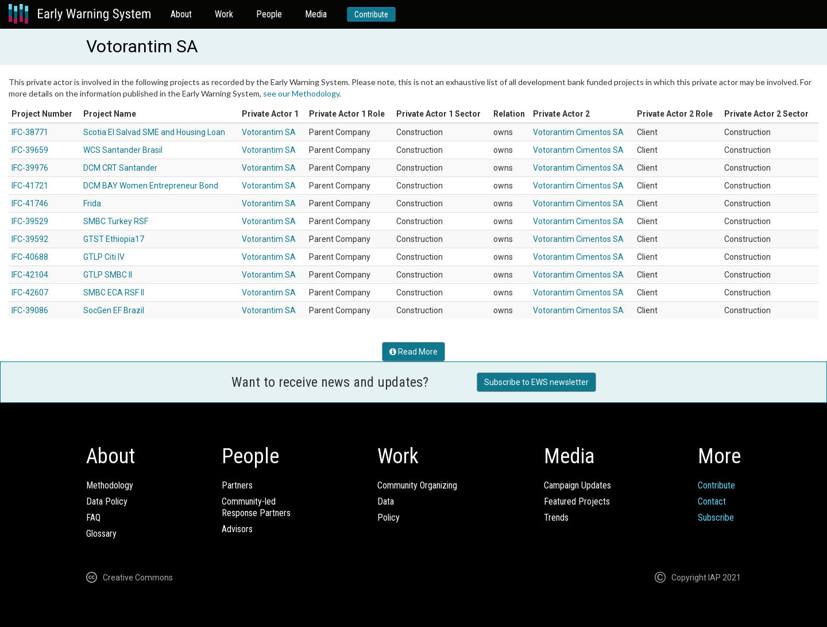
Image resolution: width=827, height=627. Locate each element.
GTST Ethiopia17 (113, 239)
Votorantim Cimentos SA (578, 132)
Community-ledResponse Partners (256, 507)
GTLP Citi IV (104, 256)
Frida (92, 203)
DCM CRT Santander (120, 167)
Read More (413, 351)
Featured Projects (577, 501)
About (181, 14)
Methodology (109, 485)
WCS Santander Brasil (123, 150)
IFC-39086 (29, 310)
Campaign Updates (577, 485)
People (269, 14)
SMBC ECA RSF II (113, 292)
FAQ (93, 517)
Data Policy (106, 501)
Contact (712, 501)
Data (385, 501)
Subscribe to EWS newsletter (536, 382)
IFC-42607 (29, 292)
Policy (388, 517)
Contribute (371, 14)
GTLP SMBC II (107, 274)
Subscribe (716, 517)
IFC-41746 (29, 203)
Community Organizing (417, 485)
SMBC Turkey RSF (115, 221)
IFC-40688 (29, 256)
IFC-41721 (29, 185)
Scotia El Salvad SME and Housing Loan (154, 132)
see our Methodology (301, 93)
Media (316, 14)
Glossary (101, 533)
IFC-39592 (29, 239)
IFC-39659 (29, 150)
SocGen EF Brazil (113, 310)
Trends (556, 517)
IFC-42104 (29, 274)
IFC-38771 (29, 132)
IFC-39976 (29, 167)
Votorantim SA (269, 132)
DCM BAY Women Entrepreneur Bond (150, 185)
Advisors (237, 529)
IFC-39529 (29, 221)
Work (224, 14)
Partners (237, 485)
